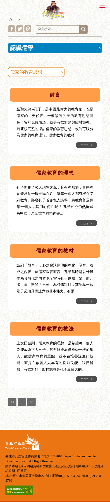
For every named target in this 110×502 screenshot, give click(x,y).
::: (5, 87)
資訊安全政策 (63, 466)
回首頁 (22, 471)
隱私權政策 (84, 466)
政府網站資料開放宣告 (36, 466)
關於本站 (11, 466)
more (87, 145)
